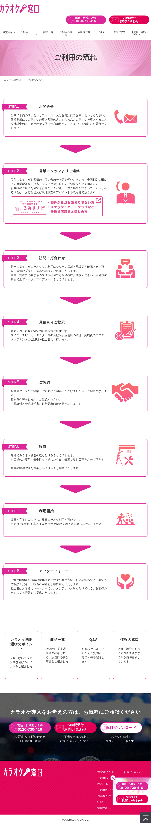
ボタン (21, 655)
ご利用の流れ (66, 33)
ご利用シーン (27, 33)
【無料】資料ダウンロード (139, 33)
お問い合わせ (129, 21)
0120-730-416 (86, 21)
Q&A (101, 32)
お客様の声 (84, 32)
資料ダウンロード (121, 728)
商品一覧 (48, 32)
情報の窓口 (119, 32)
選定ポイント (9, 33)
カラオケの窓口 (12, 80)
